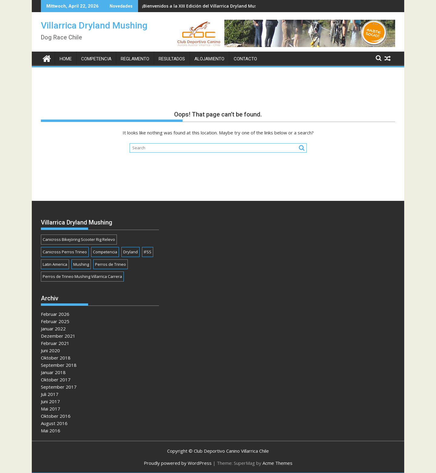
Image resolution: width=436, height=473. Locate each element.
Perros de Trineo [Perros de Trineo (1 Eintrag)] (110, 264)
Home (66, 59)
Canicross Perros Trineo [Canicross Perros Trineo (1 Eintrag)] (65, 252)
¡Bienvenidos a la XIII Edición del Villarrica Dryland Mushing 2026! (210, 6)
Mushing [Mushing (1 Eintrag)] (81, 264)
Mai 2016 (50, 430)
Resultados (172, 59)
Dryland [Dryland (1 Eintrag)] (130, 252)
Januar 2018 (53, 372)
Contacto (245, 59)
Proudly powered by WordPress (178, 463)
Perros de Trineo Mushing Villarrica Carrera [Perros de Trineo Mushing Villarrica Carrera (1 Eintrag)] (82, 276)
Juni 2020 (50, 350)
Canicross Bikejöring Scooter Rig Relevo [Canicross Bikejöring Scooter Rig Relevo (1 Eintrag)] (79, 239)
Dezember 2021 (58, 336)
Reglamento (135, 59)
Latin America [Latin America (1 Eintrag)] (55, 264)
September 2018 (59, 365)
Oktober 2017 (56, 380)
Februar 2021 (55, 343)
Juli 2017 (49, 394)
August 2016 (54, 423)
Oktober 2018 (56, 358)
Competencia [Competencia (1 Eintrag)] (105, 252)
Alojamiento (209, 59)
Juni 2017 (50, 401)
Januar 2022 (53, 329)
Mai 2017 (50, 409)
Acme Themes (277, 463)
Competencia (96, 59)
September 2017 (59, 387)
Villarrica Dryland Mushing (94, 25)
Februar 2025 (55, 321)
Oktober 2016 (56, 416)
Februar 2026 (55, 314)
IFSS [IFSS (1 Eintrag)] (147, 252)
